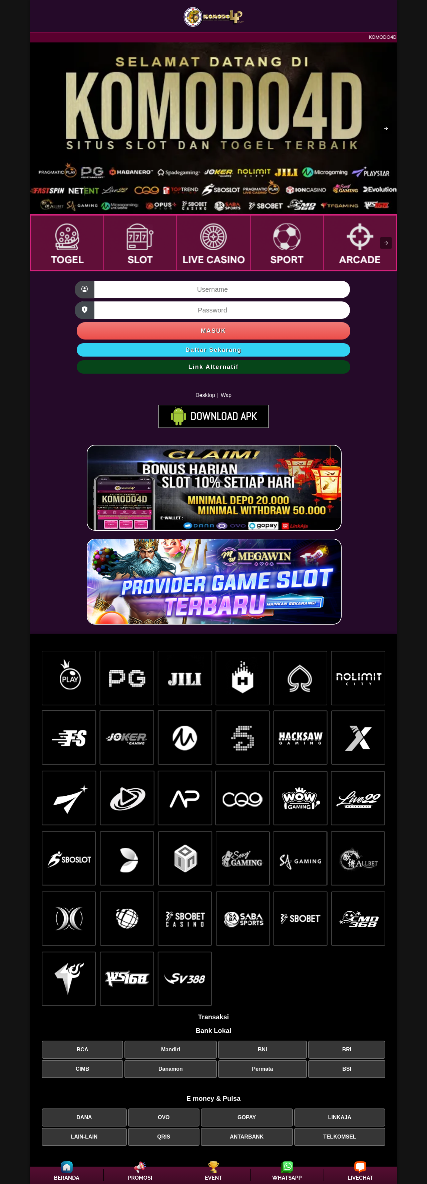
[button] (386, 128)
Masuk (213, 330)
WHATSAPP (287, 1178)
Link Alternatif (213, 367)
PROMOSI (140, 1178)
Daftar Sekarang (213, 350)
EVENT (213, 1178)
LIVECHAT (360, 1178)
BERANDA (66, 1178)
